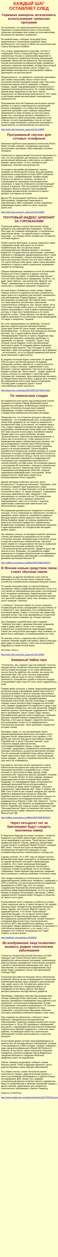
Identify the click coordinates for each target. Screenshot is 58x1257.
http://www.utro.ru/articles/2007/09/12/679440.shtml (25, 390)
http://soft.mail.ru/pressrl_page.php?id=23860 (22, 129)
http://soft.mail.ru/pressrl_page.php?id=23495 (22, 212)
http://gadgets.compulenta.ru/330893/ (19, 938)
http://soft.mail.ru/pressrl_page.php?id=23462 (22, 654)
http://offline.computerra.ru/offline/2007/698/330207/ (25, 563)
